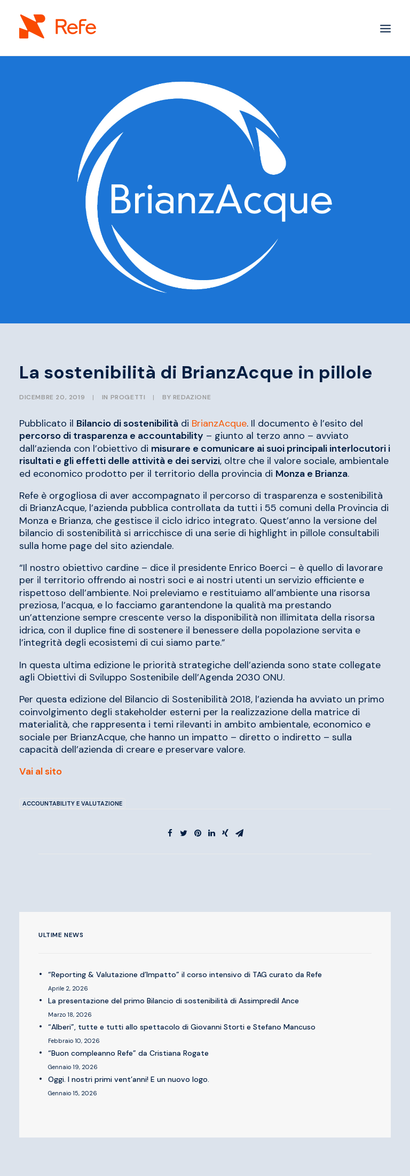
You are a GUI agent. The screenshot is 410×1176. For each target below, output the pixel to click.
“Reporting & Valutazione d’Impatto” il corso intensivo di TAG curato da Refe (185, 974)
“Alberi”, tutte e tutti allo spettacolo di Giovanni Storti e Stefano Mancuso (182, 1027)
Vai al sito (40, 771)
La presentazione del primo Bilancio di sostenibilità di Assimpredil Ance (173, 1000)
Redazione (192, 397)
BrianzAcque (219, 423)
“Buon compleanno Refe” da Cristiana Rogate (128, 1053)
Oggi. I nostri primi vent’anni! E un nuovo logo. (128, 1079)
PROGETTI (128, 397)
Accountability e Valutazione (72, 803)
